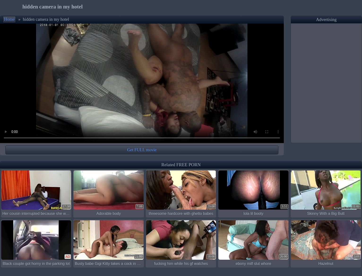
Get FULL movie (141, 150)
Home (9, 19)
